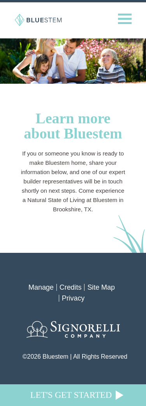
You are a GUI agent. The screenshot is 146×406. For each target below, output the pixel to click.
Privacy (73, 298)
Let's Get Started (71, 395)
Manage (41, 287)
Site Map (101, 287)
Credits (71, 287)
